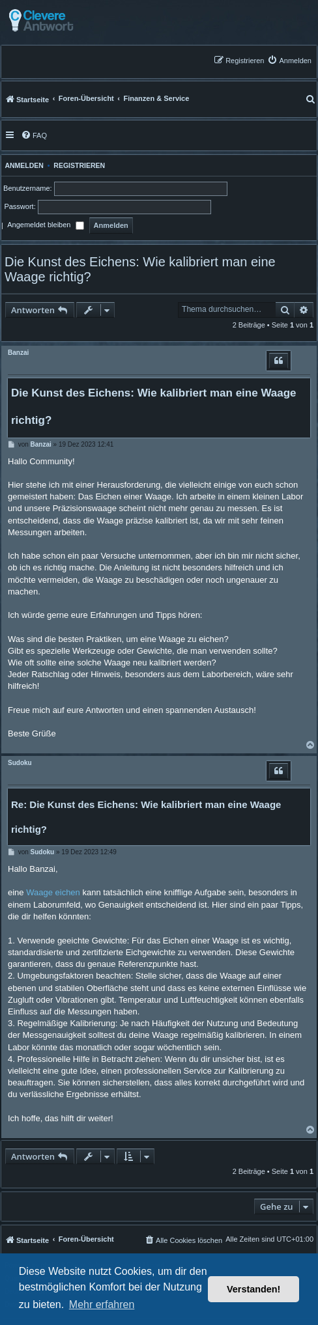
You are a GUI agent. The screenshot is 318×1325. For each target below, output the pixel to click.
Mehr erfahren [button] (102, 1304)
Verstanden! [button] (253, 1289)
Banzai (18, 352)
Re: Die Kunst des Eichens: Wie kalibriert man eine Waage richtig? (146, 817)
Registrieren (79, 165)
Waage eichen (53, 892)
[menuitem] (289, 60)
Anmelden (22, 165)
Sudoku (20, 762)
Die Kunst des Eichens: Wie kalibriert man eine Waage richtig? (140, 269)
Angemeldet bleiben (45, 225)
